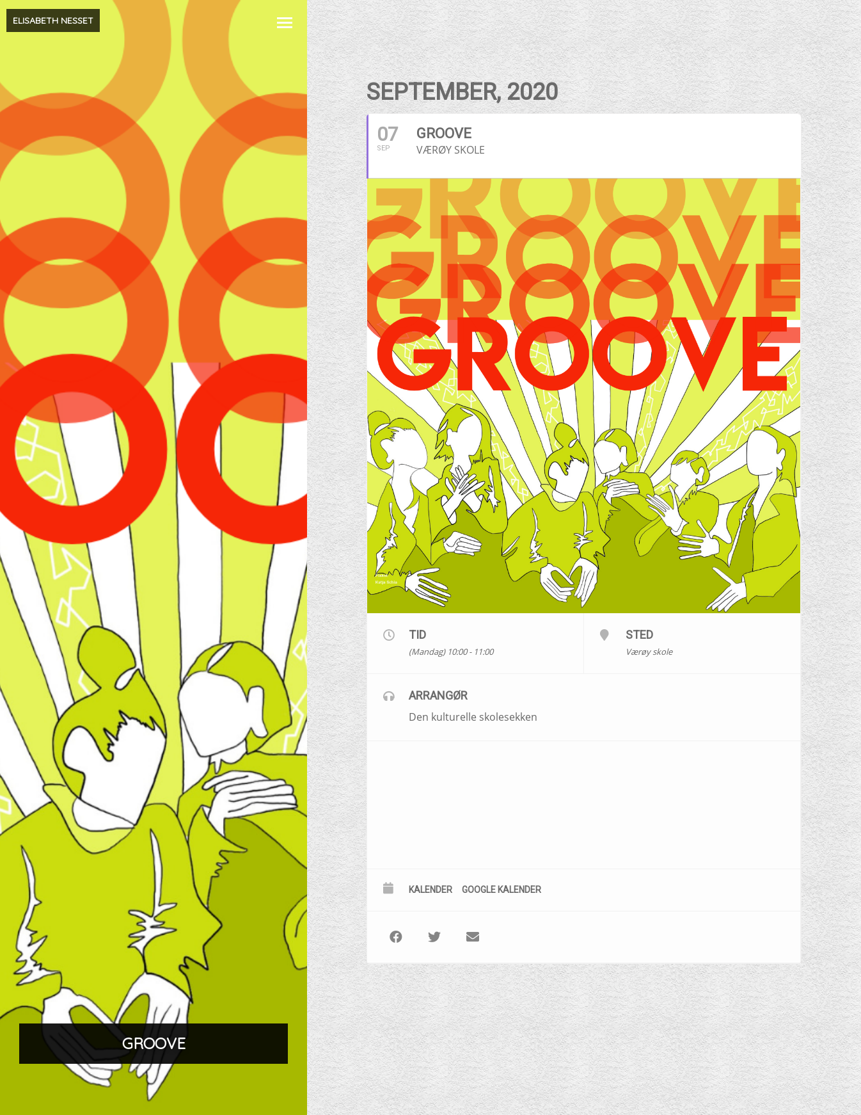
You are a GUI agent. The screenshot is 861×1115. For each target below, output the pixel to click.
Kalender (430, 890)
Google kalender (501, 890)
